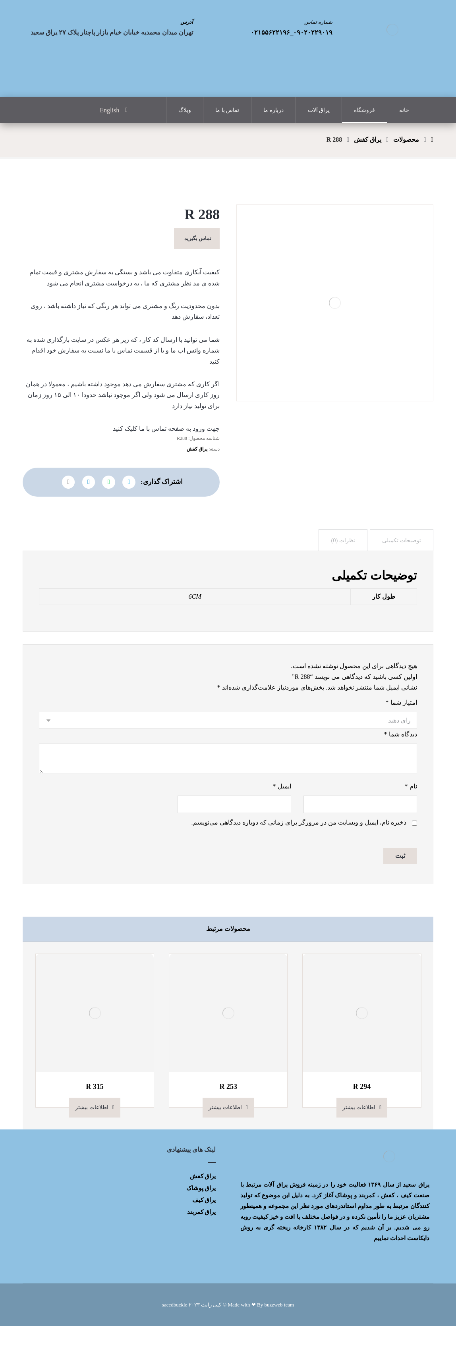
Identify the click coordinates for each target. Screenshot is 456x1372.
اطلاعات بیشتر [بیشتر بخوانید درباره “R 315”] (91, 1153)
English (109, 110)
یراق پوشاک (201, 1234)
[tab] (399, 571)
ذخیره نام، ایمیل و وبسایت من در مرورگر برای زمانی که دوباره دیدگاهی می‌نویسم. (298, 867)
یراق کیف (204, 1246)
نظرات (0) (336, 571)
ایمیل (282, 829)
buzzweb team (279, 1351)
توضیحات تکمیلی (399, 571)
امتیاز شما (401, 740)
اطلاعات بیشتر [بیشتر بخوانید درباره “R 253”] (225, 1153)
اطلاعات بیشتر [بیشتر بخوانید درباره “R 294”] (359, 1153)
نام (411, 829)
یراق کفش (197, 473)
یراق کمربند (201, 1257)
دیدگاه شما (400, 774)
